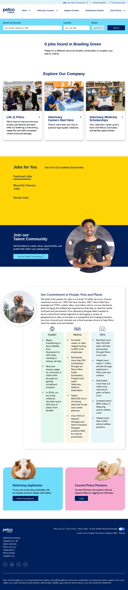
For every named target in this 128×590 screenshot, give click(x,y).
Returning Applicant (25, 498)
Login (81, 498)
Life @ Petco (117, 10)
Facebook (5, 564)
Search (116, 28)
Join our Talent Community (27, 256)
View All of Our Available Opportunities (63, 167)
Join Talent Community (75, 3)
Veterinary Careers (47, 10)
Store (26, 10)
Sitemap (122, 533)
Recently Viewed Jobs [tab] (24, 186)
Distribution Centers (95, 10)
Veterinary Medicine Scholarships (103, 119)
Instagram (25, 564)
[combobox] (77, 27)
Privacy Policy (83, 529)
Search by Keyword (12, 22)
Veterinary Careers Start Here (61, 119)
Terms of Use (71, 529)
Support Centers (71, 10)
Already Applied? (99, 3)
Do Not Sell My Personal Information (107, 529)
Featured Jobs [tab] (22, 176)
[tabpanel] (79, 182)
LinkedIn (12, 564)
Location (67, 22)
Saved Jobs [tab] (21, 198)
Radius (94, 22)
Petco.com (58, 529)
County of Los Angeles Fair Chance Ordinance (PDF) (97, 533)
